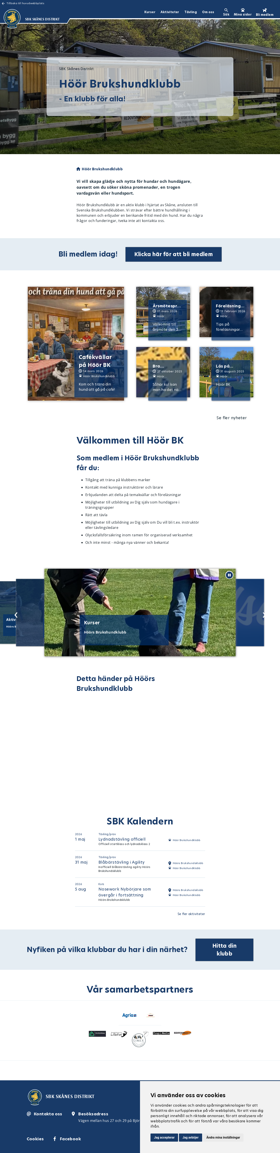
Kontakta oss (48, 1113)
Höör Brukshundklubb (186, 840)
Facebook (70, 1138)
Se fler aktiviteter (191, 914)
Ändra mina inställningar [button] (223, 1137)
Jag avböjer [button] (190, 1137)
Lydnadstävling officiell (122, 839)
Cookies (35, 1138)
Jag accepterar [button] (164, 1137)
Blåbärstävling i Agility (121, 862)
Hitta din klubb (225, 949)
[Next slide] (263, 613)
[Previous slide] (15, 613)
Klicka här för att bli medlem (174, 254)
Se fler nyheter (232, 417)
